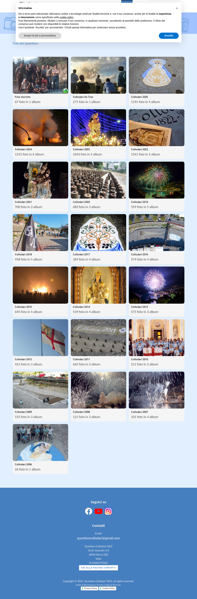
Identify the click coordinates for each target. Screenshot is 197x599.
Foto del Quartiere (25, 43)
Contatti (153, 6)
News (138, 6)
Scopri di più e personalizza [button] (40, 589)
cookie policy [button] (66, 571)
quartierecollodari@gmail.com (98, 538)
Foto (127, 6)
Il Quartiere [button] (109, 6)
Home (74, 6)
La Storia (89, 6)
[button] (177, 562)
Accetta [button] (168, 589)
